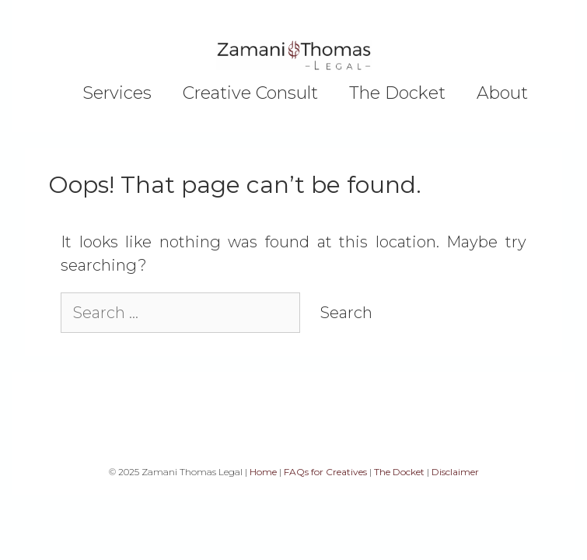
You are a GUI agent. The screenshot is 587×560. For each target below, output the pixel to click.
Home (263, 472)
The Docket (397, 93)
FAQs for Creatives (325, 472)
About (502, 93)
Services (117, 93)
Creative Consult (250, 93)
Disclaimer (455, 472)
